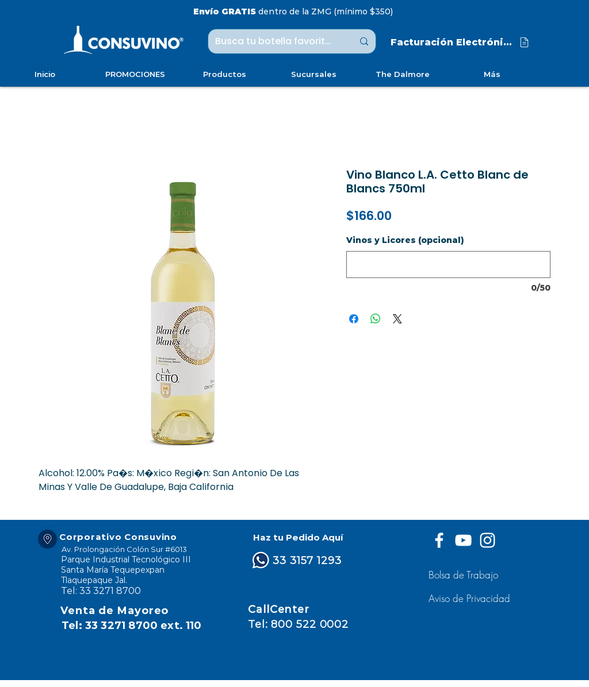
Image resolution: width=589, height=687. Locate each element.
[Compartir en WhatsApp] (376, 319)
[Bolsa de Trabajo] (465, 574)
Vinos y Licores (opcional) (405, 240)
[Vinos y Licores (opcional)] (448, 264)
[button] (471, 598)
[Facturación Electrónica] (461, 42)
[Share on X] (397, 319)
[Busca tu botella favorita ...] (275, 41)
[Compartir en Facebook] (354, 319)
